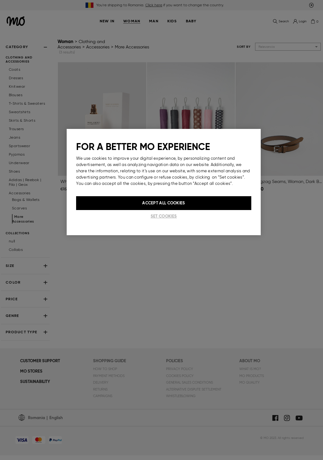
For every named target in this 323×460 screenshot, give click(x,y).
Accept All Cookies (163, 203)
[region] (163, 182)
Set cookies (164, 216)
